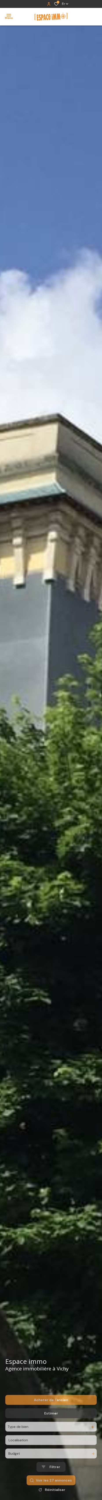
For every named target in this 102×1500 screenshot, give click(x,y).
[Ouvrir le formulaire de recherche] (51, 1482)
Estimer (51, 1428)
